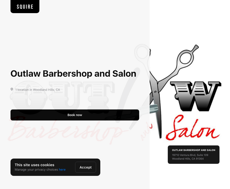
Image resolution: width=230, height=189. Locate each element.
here (62, 169)
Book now (74, 115)
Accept (86, 167)
